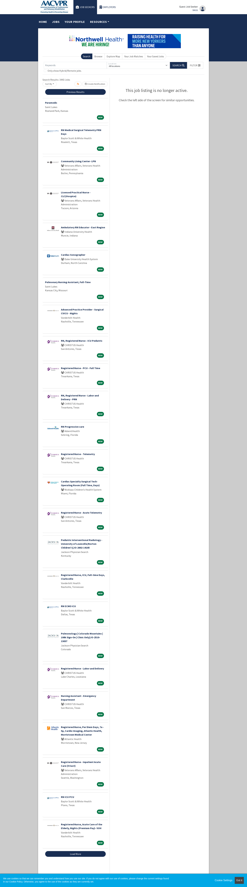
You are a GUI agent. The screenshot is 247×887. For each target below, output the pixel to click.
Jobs (56, 22)
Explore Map (113, 56)
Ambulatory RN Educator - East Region (83, 227)
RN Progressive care (72, 426)
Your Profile (75, 22)
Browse (98, 56)
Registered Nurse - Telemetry (78, 454)
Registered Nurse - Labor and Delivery (82, 668)
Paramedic (51, 102)
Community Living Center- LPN (78, 161)
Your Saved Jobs (155, 56)
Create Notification (95, 83)
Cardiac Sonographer (73, 254)
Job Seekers (85, 7)
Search (86, 56)
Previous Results (75, 92)
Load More (75, 854)
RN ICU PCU (67, 797)
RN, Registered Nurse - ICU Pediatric (81, 340)
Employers (108, 7)
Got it (239, 880)
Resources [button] (98, 22)
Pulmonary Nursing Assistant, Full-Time (68, 282)
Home (43, 22)
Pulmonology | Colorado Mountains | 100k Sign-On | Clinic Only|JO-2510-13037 (82, 637)
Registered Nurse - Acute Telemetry (81, 512)
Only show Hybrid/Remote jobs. (65, 70)
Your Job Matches (133, 56)
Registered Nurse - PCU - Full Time (80, 368)
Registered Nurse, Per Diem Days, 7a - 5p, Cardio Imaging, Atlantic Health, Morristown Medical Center (82, 730)
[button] (195, 65)
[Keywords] (75, 65)
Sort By (48, 83)
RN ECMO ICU (68, 606)
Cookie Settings (223, 880)
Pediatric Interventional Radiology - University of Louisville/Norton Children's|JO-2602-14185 (81, 543)
